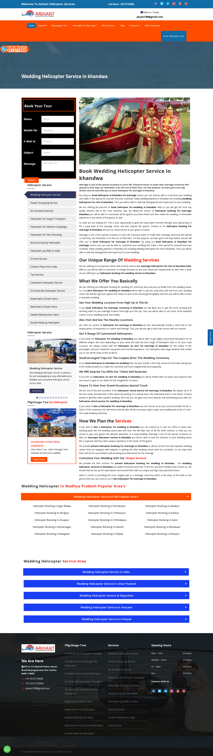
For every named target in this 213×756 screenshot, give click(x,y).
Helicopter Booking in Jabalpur (162, 506)
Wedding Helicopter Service (45, 194)
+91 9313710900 (34, 678)
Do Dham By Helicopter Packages (83, 681)
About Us (42, 25)
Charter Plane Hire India (43, 266)
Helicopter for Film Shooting (46, 234)
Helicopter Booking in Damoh (107, 527)
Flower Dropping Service (44, 202)
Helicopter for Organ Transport (48, 218)
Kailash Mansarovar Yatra (44, 314)
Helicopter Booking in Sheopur (162, 533)
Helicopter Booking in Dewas (107, 533)
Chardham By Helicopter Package (83, 653)
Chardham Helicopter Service (46, 282)
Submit (31, 180)
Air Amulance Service (41, 210)
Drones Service (38, 258)
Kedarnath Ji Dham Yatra (44, 298)
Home (31, 25)
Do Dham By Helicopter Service (47, 290)
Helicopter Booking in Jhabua (162, 513)
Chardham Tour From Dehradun (83, 673)
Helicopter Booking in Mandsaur (162, 527)
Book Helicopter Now (173, 36)
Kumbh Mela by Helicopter (45, 322)
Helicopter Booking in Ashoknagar (52, 527)
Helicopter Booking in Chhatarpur (107, 513)
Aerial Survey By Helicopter (45, 242)
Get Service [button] (37, 391)
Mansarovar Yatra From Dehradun (84, 725)
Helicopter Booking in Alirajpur (52, 513)
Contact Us (135, 25)
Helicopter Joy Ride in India (45, 250)
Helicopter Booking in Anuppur (52, 520)
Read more (39, 459)
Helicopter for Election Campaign (48, 226)
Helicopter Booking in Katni (162, 520)
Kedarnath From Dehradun (80, 709)
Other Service (108, 25)
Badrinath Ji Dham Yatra (43, 306)
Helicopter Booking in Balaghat (51, 533)
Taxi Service (36, 274)
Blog (123, 25)
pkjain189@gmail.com (38, 688)
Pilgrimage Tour (59, 25)
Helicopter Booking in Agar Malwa (52, 506)
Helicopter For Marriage (84, 25)
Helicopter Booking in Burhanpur (107, 506)
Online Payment (152, 25)
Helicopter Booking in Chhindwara (107, 520)
